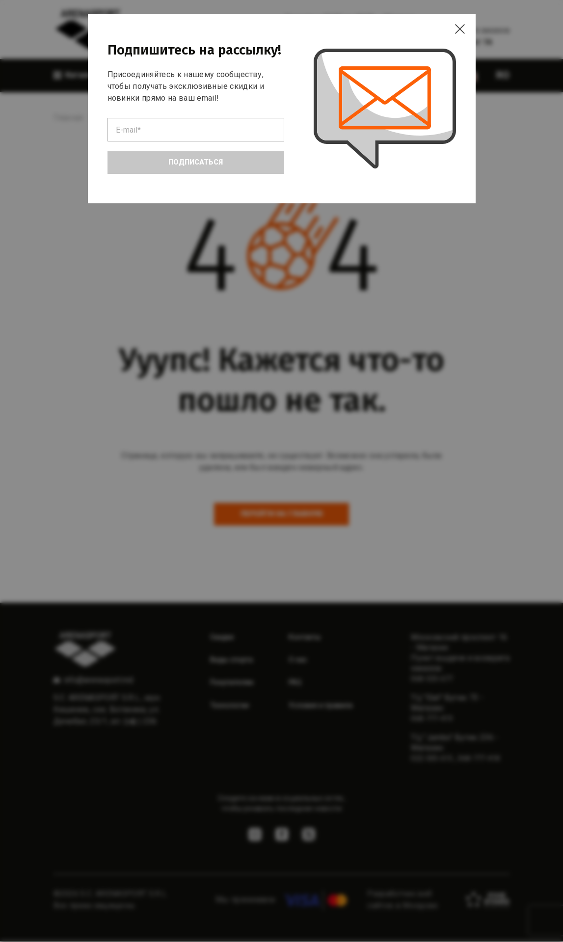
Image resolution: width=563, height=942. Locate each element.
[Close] (456, 33)
